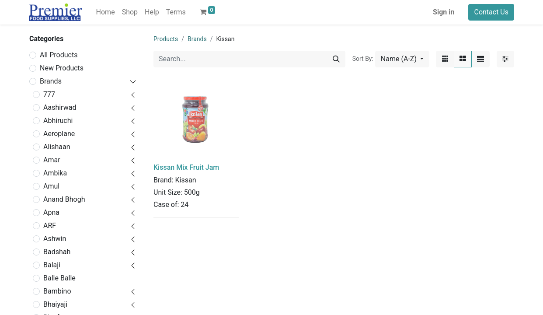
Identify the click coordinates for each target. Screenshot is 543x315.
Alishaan (56, 147)
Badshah (56, 252)
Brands (51, 81)
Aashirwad (59, 107)
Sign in (443, 12)
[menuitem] (105, 12)
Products (165, 38)
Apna (51, 212)
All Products (58, 55)
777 (49, 94)
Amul (51, 186)
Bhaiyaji (55, 304)
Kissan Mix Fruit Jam (186, 167)
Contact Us (491, 12)
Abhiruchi (58, 120)
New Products (62, 68)
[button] (402, 59)
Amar (51, 160)
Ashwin (54, 238)
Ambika (55, 173)
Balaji (51, 265)
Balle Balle (59, 278)
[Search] (336, 59)
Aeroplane (59, 134)
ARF (49, 225)
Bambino (57, 291)
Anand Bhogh (64, 199)
